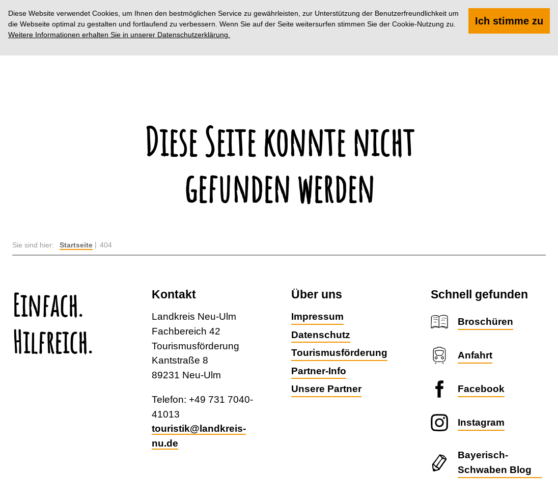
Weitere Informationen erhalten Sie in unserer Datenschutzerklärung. (119, 35)
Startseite (76, 245)
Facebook (481, 388)
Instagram (481, 422)
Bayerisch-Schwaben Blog (495, 462)
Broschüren (485, 321)
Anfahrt (475, 355)
